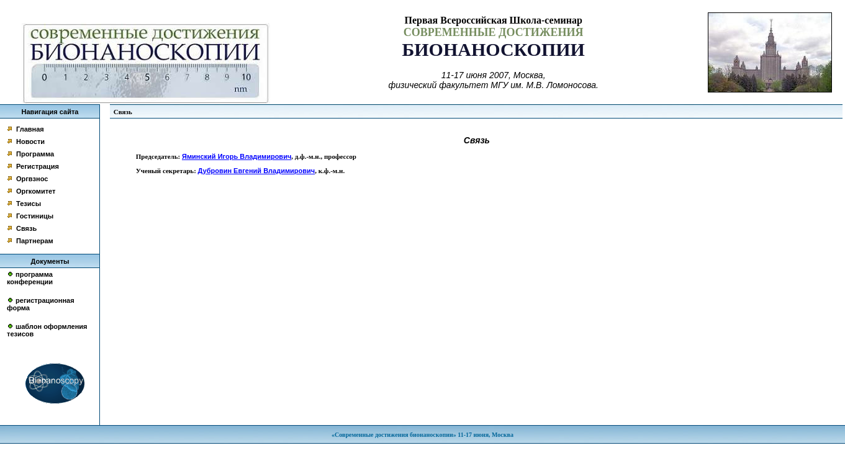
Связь (26, 228)
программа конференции (30, 278)
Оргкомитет (35, 191)
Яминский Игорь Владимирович (236, 156)
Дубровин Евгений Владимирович (256, 170)
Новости (30, 141)
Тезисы (28, 203)
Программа (35, 154)
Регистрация (37, 166)
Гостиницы (34, 216)
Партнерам (34, 240)
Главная (30, 129)
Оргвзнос (32, 178)
